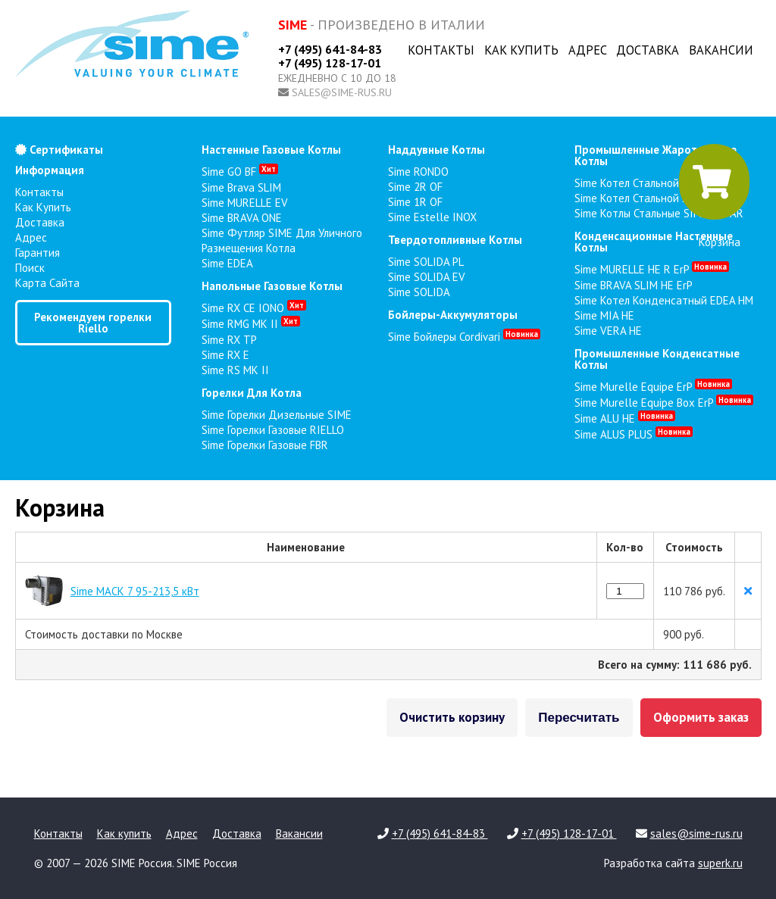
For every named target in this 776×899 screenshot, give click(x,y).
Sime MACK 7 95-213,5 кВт (134, 591)
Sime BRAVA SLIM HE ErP (633, 285)
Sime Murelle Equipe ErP (653, 386)
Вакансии (721, 50)
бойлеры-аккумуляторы (453, 314)
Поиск (30, 268)
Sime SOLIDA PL (426, 261)
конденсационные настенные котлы (653, 241)
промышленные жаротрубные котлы (655, 155)
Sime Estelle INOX (432, 217)
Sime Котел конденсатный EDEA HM (663, 300)
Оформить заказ (701, 717)
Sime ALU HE (624, 418)
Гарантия (37, 252)
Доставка (647, 50)
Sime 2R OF (415, 186)
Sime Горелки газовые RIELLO (273, 430)
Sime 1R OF (415, 202)
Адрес (587, 50)
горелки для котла (252, 392)
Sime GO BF (240, 171)
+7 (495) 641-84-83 (330, 49)
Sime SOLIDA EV (426, 277)
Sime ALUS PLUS (633, 434)
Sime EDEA (227, 263)
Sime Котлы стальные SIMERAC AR (658, 213)
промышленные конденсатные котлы (657, 359)
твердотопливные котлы (455, 239)
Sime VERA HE (608, 330)
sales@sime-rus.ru (342, 92)
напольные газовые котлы (272, 286)
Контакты (441, 50)
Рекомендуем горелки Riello (93, 323)
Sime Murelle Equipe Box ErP (663, 402)
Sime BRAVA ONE (242, 218)
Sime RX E (225, 355)
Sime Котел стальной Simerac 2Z (655, 183)
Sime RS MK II (235, 370)
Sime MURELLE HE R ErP (651, 269)
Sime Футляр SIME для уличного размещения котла (282, 240)
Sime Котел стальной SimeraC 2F (654, 198)
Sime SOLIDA (419, 292)
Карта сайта (47, 283)
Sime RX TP (229, 339)
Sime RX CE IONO (254, 308)
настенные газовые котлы (271, 149)
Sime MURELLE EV (245, 202)
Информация (49, 170)
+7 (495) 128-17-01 (329, 63)
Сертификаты (59, 149)
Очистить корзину (452, 717)
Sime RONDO (418, 171)
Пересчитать (578, 717)
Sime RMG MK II (251, 324)
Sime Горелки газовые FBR (265, 445)
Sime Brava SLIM (241, 187)
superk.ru (720, 863)
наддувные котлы (436, 149)
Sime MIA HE (604, 315)
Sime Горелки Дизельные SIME (277, 414)
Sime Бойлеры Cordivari (464, 336)
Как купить (521, 50)
